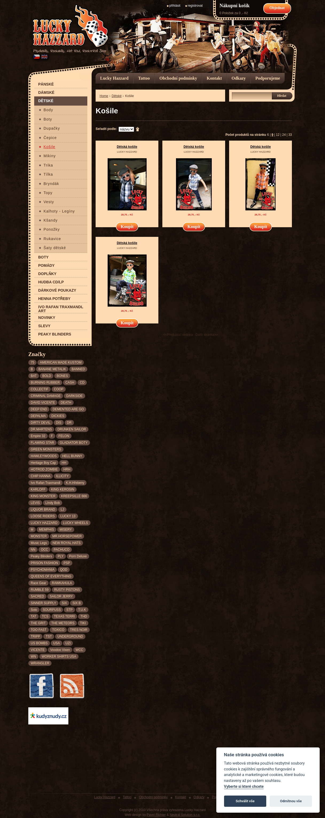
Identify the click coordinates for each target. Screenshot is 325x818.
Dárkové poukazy (57, 290)
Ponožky (52, 229)
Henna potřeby (54, 299)
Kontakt (214, 78)
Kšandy (51, 220)
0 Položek (227, 13)
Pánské (46, 84)
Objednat (277, 8)
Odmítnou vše (290, 801)
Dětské (45, 101)
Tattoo (144, 78)
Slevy (44, 326)
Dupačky (52, 128)
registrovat (195, 5)
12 (277, 135)
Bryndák (51, 184)
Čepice (50, 138)
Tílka (48, 174)
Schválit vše (245, 801)
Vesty (49, 202)
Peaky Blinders (54, 334)
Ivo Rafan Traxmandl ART (60, 309)
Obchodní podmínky (178, 78)
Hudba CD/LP (51, 282)
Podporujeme (267, 78)
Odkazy (239, 78)
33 (290, 135)
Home (104, 96)
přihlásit (174, 5)
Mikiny (50, 156)
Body (48, 110)
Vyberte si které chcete (244, 786)
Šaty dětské (55, 248)
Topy (48, 193)
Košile (49, 147)
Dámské (46, 93)
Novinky (46, 318)
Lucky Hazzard (114, 78)
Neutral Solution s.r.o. (185, 815)
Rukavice (52, 239)
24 (283, 135)
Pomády (46, 266)
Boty (48, 119)
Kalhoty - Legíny (59, 211)
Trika (48, 165)
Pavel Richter (156, 815)
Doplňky (47, 274)
